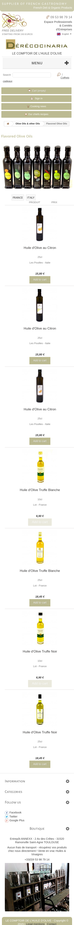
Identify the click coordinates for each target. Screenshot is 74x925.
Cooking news (36, 106)
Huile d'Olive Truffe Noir (40, 651)
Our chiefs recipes (36, 114)
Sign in (38, 98)
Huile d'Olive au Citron (40, 248)
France (18, 197)
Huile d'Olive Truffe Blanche (40, 490)
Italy (30, 197)
